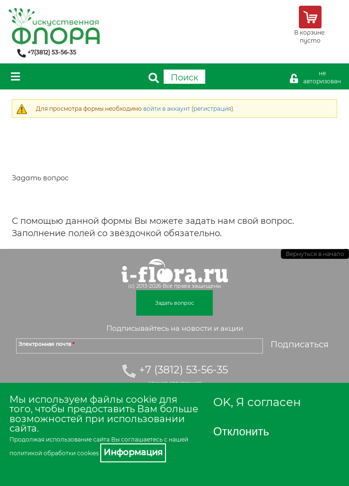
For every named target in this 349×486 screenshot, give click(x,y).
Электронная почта (46, 344)
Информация (133, 452)
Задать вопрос (174, 303)
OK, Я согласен (257, 402)
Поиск (184, 77)
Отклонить (241, 431)
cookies (88, 453)
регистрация (212, 108)
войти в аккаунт (166, 108)
